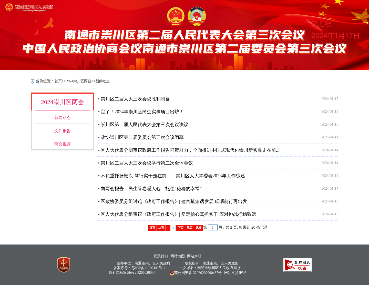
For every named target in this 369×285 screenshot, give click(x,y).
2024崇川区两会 (78, 81)
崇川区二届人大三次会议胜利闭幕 (135, 98)
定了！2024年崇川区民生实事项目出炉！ (142, 111)
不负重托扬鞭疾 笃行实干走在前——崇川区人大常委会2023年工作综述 (173, 175)
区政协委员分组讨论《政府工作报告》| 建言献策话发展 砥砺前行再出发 (174, 201)
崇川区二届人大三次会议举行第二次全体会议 (147, 163)
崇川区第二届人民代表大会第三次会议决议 (144, 124)
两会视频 (62, 144)
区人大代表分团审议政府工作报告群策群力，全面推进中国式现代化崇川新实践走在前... (190, 150)
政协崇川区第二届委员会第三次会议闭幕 (142, 137)
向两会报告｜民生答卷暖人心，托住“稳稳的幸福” (151, 188)
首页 (58, 81)
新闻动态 (103, 81)
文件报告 (62, 131)
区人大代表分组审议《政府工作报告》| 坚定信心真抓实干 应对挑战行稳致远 (178, 214)
